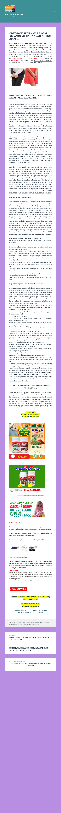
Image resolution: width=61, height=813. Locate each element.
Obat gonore (35, 622)
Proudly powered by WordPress (17, 661)
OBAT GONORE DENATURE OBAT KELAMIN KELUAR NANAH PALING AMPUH (29, 623)
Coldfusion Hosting (23, 663)
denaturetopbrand (14, 14)
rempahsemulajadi (25, 622)
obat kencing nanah (25, 395)
